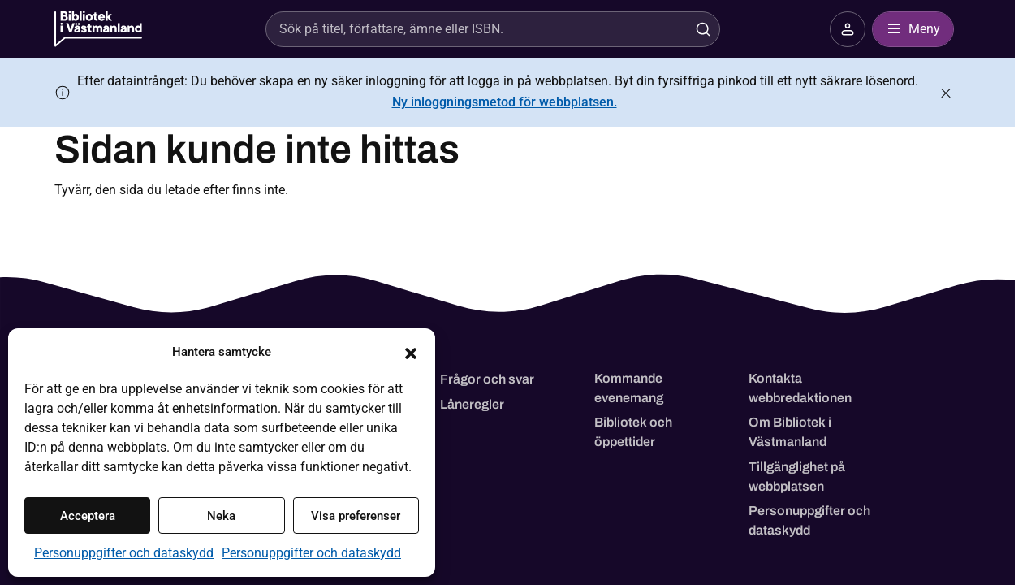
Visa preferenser (355, 516)
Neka (221, 516)
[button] (411, 352)
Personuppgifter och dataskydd (124, 553)
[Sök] (474, 29)
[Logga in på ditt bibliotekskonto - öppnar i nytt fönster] (847, 29)
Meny (913, 29)
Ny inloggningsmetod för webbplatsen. (504, 102)
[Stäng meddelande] (945, 93)
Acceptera (87, 516)
